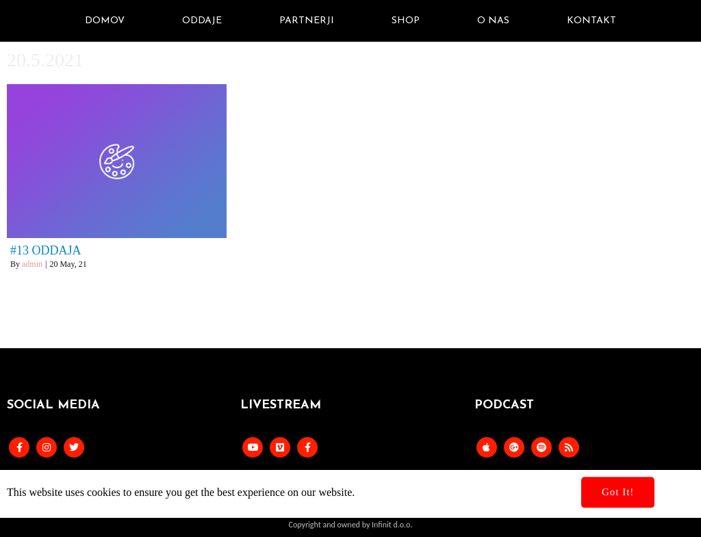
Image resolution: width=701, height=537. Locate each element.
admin (32, 264)
